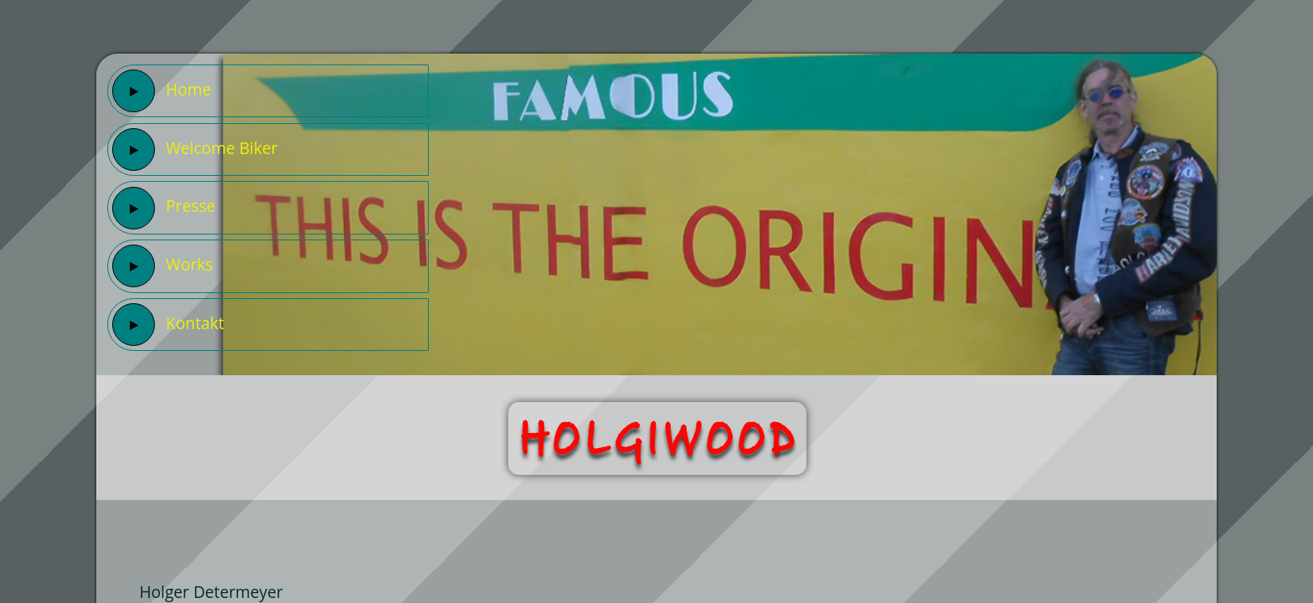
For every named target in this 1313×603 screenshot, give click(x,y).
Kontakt (168, 324)
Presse (163, 208)
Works (162, 266)
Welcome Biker (195, 149)
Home (161, 91)
